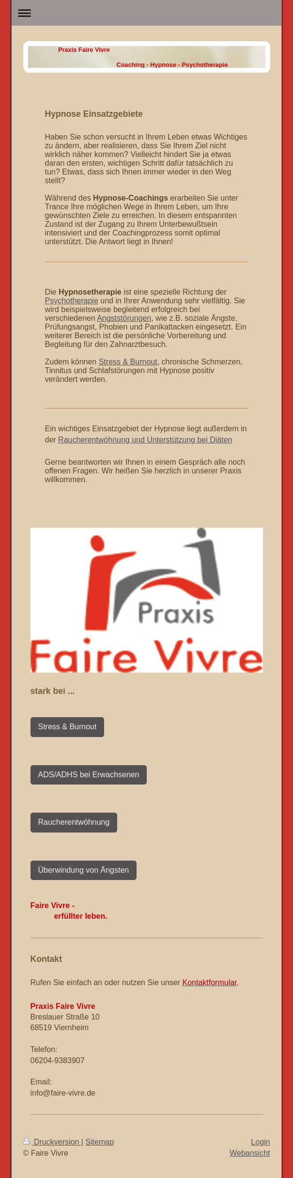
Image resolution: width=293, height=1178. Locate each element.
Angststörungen (124, 318)
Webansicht (250, 1153)
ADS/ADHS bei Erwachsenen (88, 774)
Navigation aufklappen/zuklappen (146, 12)
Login (260, 1142)
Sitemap (99, 1142)
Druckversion (52, 1142)
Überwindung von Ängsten (83, 870)
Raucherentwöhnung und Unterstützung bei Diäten (145, 440)
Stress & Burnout (128, 362)
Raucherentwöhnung (74, 822)
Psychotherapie (71, 301)
